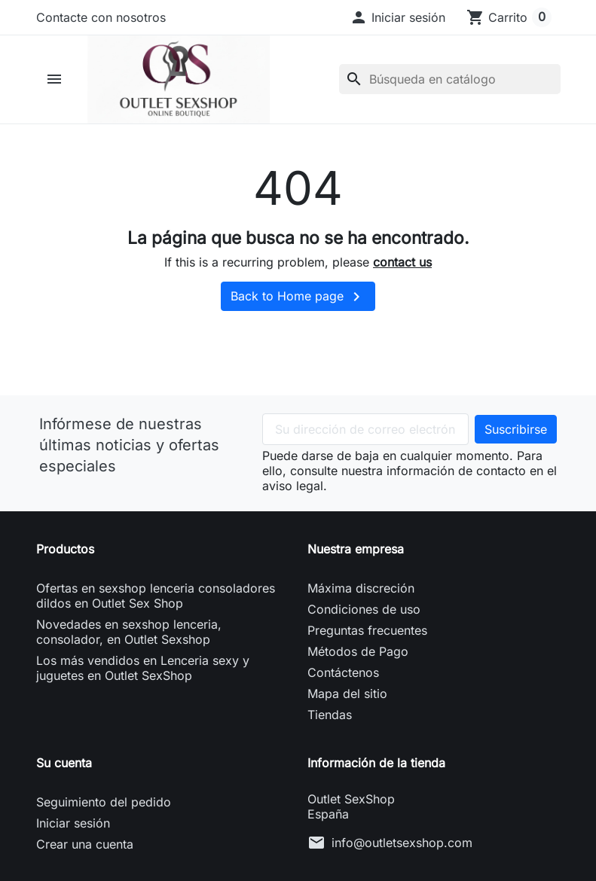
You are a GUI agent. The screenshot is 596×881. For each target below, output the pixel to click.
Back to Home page (298, 297)
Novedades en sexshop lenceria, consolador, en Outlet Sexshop (129, 632)
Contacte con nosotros (101, 17)
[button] (397, 17)
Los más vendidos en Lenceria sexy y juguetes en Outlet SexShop (142, 668)
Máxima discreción (360, 588)
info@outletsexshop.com (402, 842)
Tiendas (329, 714)
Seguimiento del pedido (103, 801)
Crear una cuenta (84, 844)
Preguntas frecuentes (367, 630)
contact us (402, 262)
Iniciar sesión (73, 823)
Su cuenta (64, 762)
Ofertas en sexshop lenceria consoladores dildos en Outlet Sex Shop (155, 596)
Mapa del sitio (347, 693)
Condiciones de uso (363, 609)
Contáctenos (343, 672)
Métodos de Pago (357, 651)
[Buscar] (450, 79)
